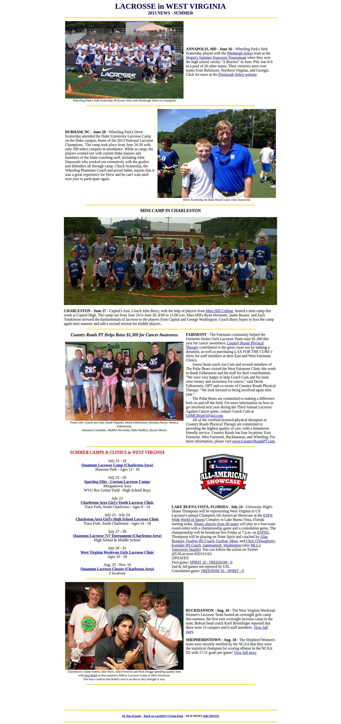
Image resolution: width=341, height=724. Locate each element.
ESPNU (263, 532)
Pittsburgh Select (240, 53)
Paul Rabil (91, 675)
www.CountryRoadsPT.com (253, 441)
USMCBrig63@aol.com (204, 416)
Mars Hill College (219, 311)
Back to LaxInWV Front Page (163, 716)
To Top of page (131, 716)
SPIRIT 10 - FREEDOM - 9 (211, 562)
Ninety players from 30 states (216, 524)
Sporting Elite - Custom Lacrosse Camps (117, 482)
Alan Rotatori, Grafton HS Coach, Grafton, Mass (220, 539)
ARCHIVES (211, 716)
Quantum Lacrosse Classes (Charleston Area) (117, 569)
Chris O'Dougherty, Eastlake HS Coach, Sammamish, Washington (224, 543)
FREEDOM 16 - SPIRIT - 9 (222, 571)
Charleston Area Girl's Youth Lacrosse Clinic (117, 503)
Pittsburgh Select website (237, 75)
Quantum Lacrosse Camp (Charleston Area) (117, 465)
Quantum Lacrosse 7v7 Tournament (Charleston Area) (117, 536)
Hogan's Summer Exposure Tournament (216, 57)
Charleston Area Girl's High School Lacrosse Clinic (117, 519)
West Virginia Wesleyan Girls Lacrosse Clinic (117, 552)
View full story (245, 653)
